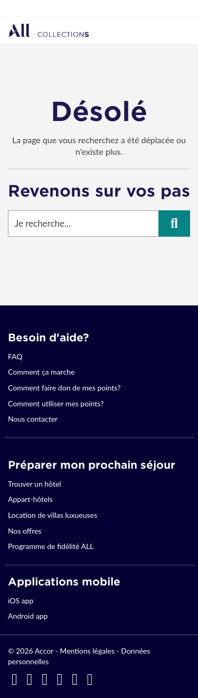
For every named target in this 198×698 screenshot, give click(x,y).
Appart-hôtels (30, 499)
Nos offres (24, 530)
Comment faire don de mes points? (64, 387)
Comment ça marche (41, 371)
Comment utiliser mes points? (55, 403)
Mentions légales (87, 650)
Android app (28, 615)
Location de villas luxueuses (52, 514)
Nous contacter (33, 418)
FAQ (15, 356)
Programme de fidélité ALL (50, 546)
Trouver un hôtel (34, 483)
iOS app (20, 600)
